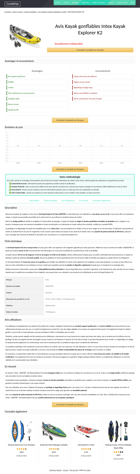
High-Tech (85, 3)
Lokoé (88, 470)
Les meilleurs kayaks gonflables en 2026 (52, 12)
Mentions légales (56, 470)
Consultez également (101, 200)
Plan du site (74, 470)
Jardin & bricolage (99, 3)
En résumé (83, 200)
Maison (111, 3)
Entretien (75, 3)
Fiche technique (50, 200)
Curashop (7, 12)
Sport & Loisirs (122, 3)
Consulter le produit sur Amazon (90, 50)
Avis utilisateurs (68, 200)
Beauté (57, 3)
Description (34, 200)
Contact (65, 470)
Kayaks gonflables (30, 12)
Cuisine (66, 3)
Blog (132, 3)
